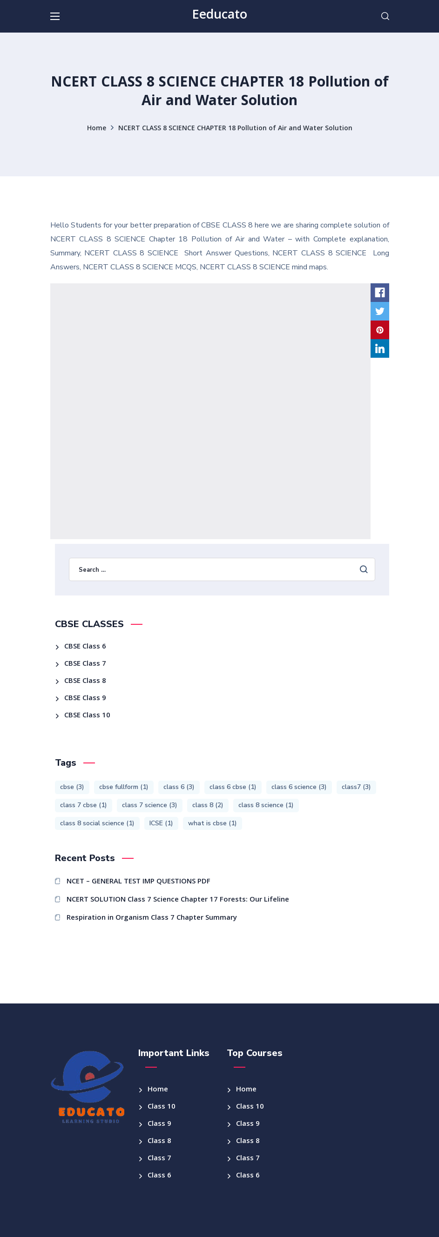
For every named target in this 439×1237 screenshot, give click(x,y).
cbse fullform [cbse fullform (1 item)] (124, 786)
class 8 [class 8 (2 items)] (207, 805)
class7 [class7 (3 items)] (356, 786)
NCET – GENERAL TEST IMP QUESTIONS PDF (138, 882)
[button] (385, 16)
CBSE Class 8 (85, 681)
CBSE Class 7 (85, 664)
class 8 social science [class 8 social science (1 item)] (97, 823)
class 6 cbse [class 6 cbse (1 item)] (233, 786)
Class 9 (159, 1124)
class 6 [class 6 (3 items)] (179, 786)
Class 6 (159, 1176)
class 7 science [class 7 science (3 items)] (149, 805)
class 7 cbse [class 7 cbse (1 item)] (83, 805)
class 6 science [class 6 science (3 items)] (299, 786)
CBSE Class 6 (85, 647)
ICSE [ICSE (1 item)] (161, 823)
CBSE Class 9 (85, 699)
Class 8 (159, 1142)
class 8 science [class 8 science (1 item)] (266, 805)
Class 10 (162, 1107)
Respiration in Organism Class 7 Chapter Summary (152, 918)
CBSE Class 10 (87, 716)
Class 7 (159, 1159)
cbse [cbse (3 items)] (72, 786)
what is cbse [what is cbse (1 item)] (212, 823)
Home (96, 128)
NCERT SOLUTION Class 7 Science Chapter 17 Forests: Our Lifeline (178, 900)
